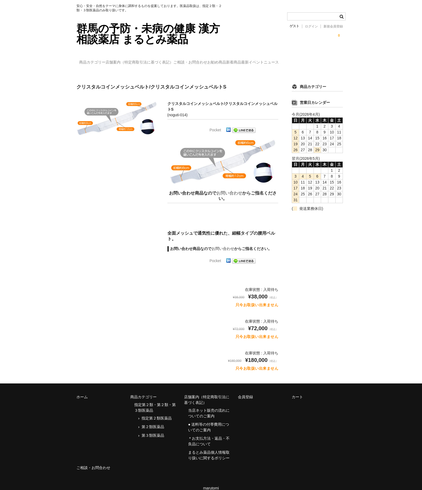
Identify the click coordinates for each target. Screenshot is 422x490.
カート (297, 389)
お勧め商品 (252, 60)
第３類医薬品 (153, 427)
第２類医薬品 (153, 419)
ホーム (82, 389)
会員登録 (245, 389)
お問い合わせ (229, 185)
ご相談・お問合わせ (215, 60)
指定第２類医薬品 (157, 410)
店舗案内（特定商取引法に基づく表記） (153, 60)
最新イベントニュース (318, 60)
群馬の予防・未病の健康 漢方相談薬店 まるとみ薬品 (148, 34)
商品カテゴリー (95, 60)
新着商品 (280, 60)
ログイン (311, 26)
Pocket (215, 122)
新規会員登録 (333, 26)
